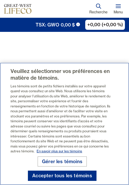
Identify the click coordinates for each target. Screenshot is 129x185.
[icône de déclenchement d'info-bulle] (78, 24)
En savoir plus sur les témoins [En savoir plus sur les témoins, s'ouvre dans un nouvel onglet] (59, 151)
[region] (64, 124)
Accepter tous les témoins (62, 176)
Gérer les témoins (62, 161)
